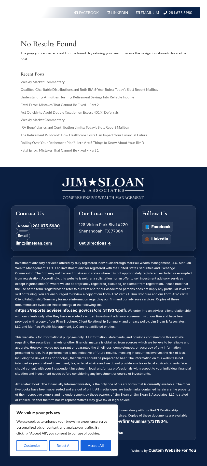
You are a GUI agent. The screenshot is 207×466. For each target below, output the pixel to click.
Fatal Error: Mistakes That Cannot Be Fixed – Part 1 (60, 150)
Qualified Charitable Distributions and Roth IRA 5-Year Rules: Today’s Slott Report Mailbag (89, 89)
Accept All (96, 445)
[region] (64, 430)
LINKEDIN (120, 12)
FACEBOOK (89, 12)
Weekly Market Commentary (43, 82)
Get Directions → (95, 243)
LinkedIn (156, 239)
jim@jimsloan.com (34, 243)
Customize (32, 445)
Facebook (157, 227)
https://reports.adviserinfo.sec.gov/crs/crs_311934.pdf (70, 310)
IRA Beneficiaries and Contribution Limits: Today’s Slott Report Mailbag (75, 127)
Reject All (64, 445)
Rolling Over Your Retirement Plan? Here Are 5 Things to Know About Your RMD (82, 142)
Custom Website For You (172, 450)
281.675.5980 (180, 12)
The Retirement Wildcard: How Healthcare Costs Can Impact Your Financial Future (84, 135)
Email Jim (150, 12)
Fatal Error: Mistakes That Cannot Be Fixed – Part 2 (60, 105)
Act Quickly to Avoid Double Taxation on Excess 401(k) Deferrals (70, 112)
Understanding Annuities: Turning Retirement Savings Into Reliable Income (77, 97)
